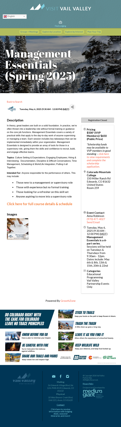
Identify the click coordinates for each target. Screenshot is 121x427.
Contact (60, 405)
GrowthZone (68, 300)
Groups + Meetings (29, 32)
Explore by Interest (74, 32)
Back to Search (14, 101)
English (9, 16)
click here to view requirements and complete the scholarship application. (98, 160)
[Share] (72, 107)
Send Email (93, 222)
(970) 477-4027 (96, 219)
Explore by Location (51, 32)
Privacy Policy (88, 384)
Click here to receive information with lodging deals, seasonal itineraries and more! (60, 412)
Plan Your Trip (94, 32)
